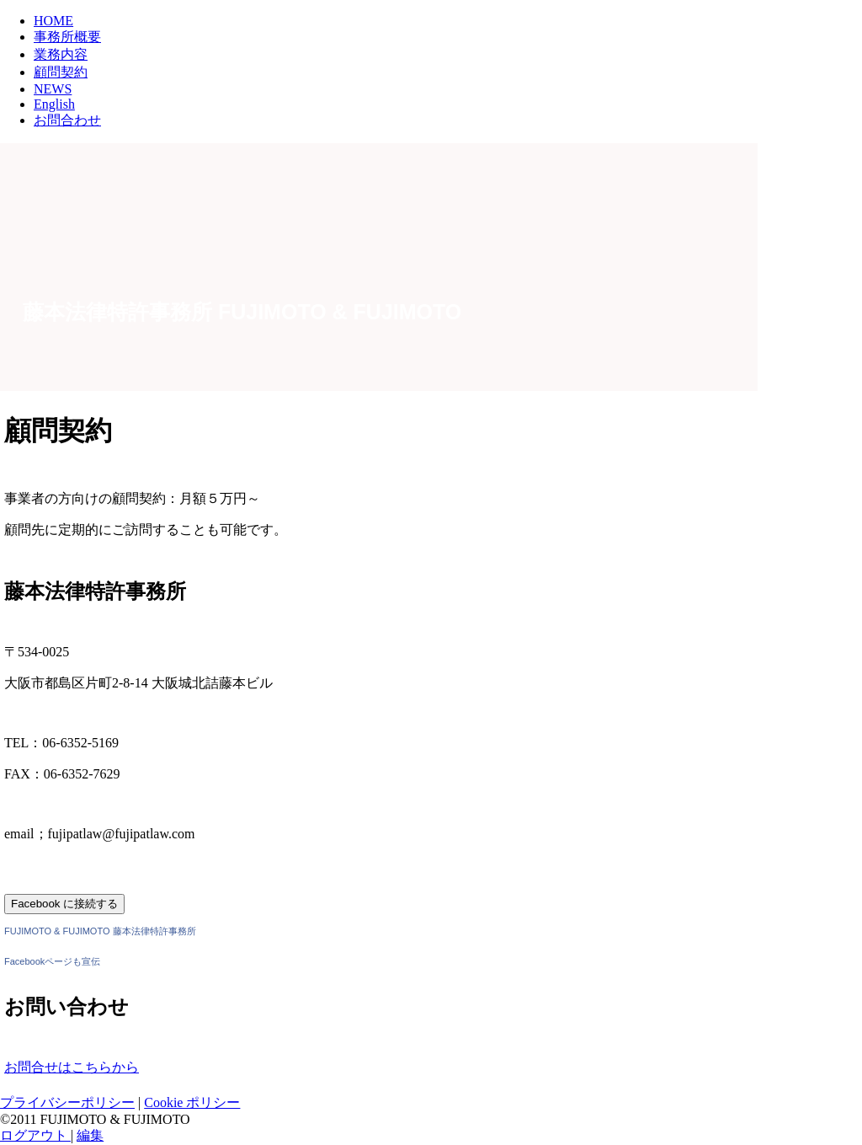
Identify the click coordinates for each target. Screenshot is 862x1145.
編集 (90, 1135)
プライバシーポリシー (67, 1102)
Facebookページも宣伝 (52, 961)
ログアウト (35, 1135)
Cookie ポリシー (192, 1102)
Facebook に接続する (64, 903)
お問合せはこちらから (71, 1067)
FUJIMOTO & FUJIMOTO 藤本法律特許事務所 (100, 931)
